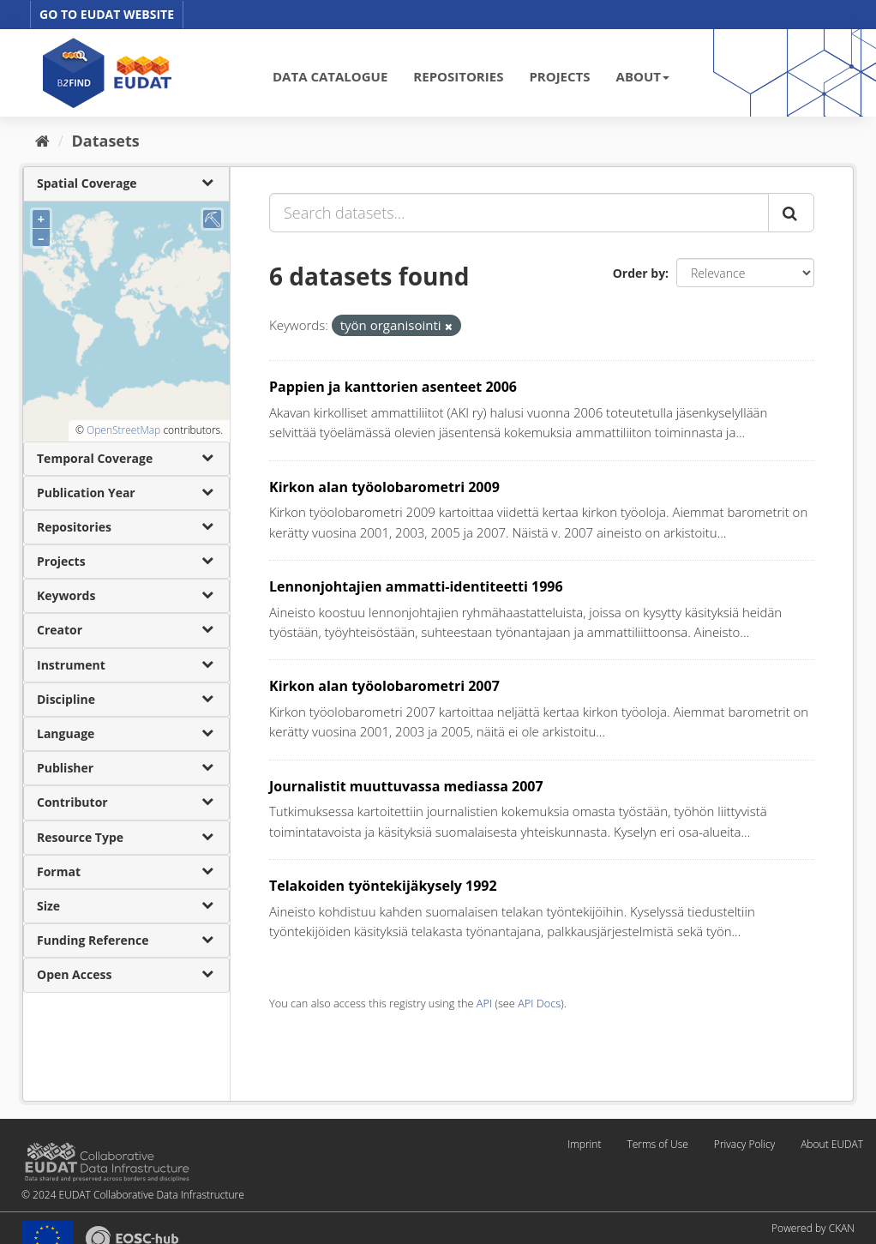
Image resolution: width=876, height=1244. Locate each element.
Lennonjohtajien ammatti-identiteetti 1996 (416, 586)
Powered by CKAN (813, 1228)
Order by (639, 273)
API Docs (539, 1003)
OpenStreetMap (123, 430)
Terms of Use (657, 1144)
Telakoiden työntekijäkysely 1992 (383, 885)
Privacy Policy (744, 1144)
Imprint (584, 1144)
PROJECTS (559, 76)
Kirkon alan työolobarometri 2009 (384, 487)
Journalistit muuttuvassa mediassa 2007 (406, 786)
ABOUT (642, 76)
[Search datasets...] (519, 212)
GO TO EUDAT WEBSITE (106, 14)
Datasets (106, 140)
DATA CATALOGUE (330, 76)
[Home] (42, 140)
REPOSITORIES (458, 76)
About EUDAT (832, 1144)
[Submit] (791, 212)
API (484, 1003)
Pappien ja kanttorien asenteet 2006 (393, 386)
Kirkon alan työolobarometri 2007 (384, 685)
